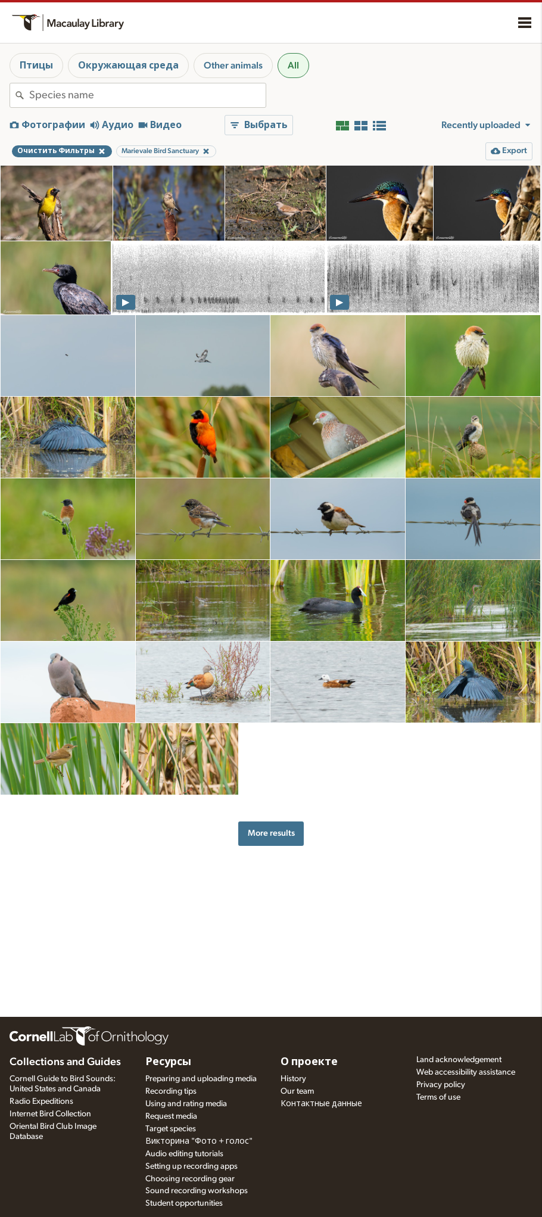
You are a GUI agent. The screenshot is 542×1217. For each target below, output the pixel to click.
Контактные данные (321, 1104)
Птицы (36, 65)
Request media (171, 1116)
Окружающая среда (128, 65)
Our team (297, 1091)
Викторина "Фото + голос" (199, 1141)
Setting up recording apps (191, 1166)
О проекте (309, 1062)
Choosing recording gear (190, 1179)
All (293, 65)
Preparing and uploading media (201, 1079)
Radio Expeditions (41, 1101)
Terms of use (438, 1097)
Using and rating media (186, 1104)
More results (271, 833)
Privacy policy (440, 1085)
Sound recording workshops (196, 1191)
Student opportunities (184, 1203)
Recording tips (171, 1091)
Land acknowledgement (458, 1060)
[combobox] (147, 95)
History (293, 1079)
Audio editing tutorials (184, 1154)
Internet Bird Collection (50, 1114)
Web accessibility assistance (465, 1072)
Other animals (233, 65)
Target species (170, 1129)
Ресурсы (168, 1062)
